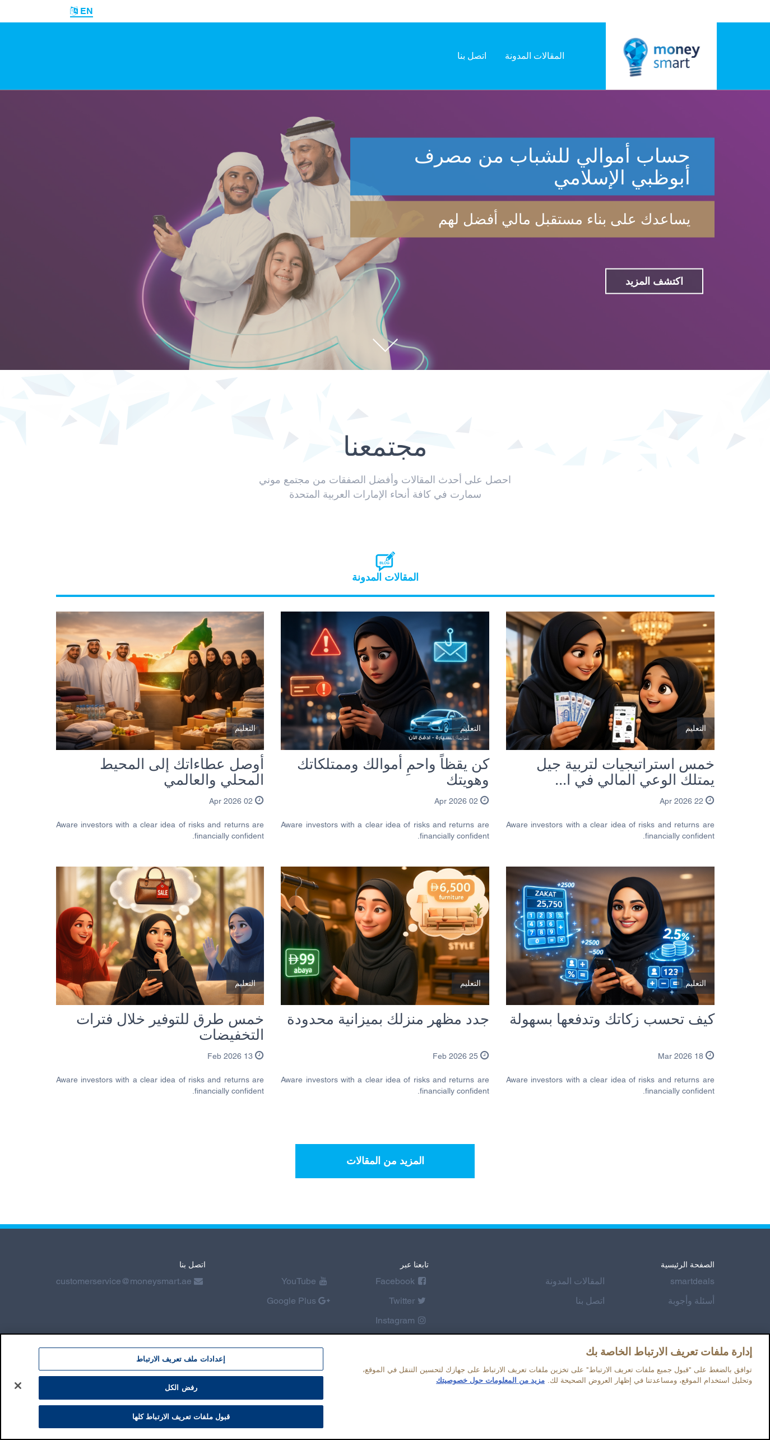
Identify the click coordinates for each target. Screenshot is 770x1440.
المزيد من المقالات (385, 1160)
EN (81, 11)
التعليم (695, 728)
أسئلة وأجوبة (691, 1300)
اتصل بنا (471, 55)
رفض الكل (181, 1393)
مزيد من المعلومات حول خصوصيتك (490, 1386)
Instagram (400, 1320)
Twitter (407, 1300)
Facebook (400, 1281)
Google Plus (298, 1300)
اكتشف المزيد (654, 281)
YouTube (304, 1281)
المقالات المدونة (534, 55)
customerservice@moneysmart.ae (129, 1281)
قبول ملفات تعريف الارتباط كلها (181, 1422)
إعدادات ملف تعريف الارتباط (180, 1364)
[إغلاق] (18, 1390)
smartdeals (692, 1281)
